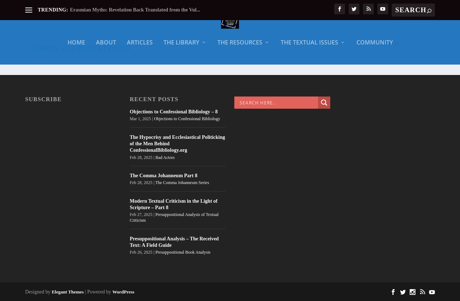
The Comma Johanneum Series (182, 182)
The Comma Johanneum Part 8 (163, 175)
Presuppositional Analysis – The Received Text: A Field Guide (174, 242)
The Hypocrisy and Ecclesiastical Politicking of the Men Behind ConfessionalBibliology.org (177, 144)
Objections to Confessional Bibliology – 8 (174, 111)
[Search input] (278, 103)
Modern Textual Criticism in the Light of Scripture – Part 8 (173, 204)
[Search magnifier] (324, 103)
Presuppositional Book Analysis (182, 252)
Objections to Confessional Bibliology (187, 118)
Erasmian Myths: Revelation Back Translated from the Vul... (135, 10)
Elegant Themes (68, 292)
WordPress (123, 292)
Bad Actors (165, 157)
